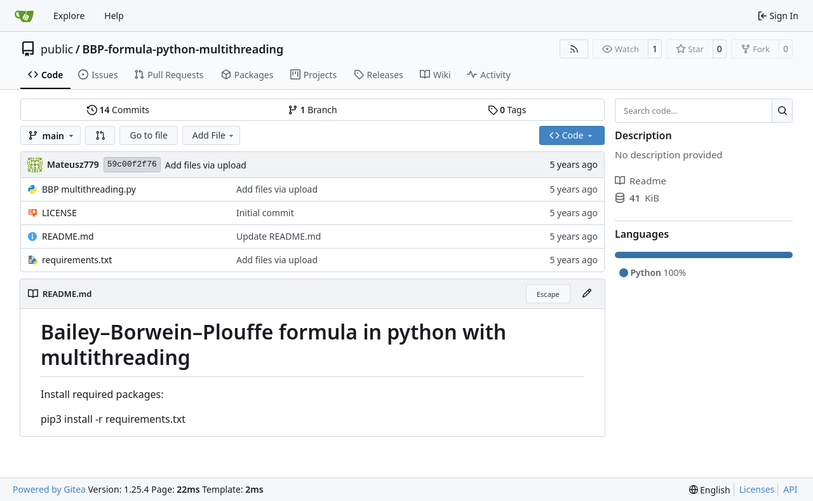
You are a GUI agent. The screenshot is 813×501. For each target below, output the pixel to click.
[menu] (709, 490)
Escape (548, 294)
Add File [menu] (214, 135)
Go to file (148, 135)
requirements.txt (77, 260)
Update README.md (278, 236)
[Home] (24, 15)
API (790, 489)
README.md (68, 236)
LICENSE (59, 213)
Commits (118, 110)
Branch (312, 110)
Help (114, 16)
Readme (640, 180)
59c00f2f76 (132, 164)
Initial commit (265, 213)
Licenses (757, 489)
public (57, 49)
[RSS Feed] (574, 48)
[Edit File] (587, 294)
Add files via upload (205, 165)
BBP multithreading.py (89, 189)
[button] (100, 135)
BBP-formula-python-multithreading (182, 49)
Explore (68, 16)
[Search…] (782, 111)
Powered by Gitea (49, 489)
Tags (507, 110)
